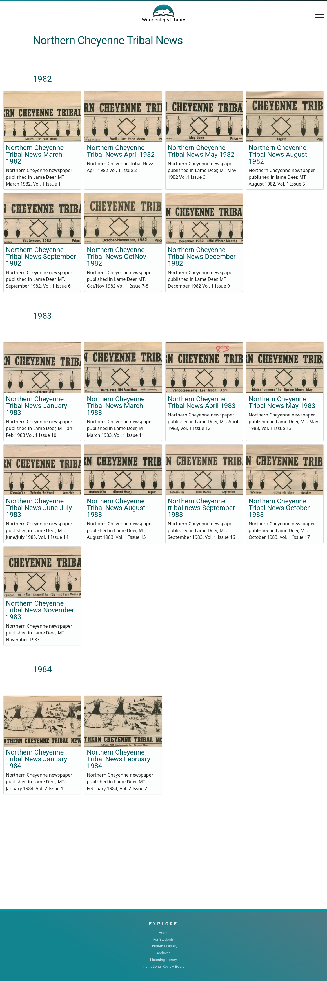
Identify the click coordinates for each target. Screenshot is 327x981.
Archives (164, 953)
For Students (163, 939)
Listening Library (163, 960)
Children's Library (163, 946)
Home (163, 933)
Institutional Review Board (163, 966)
